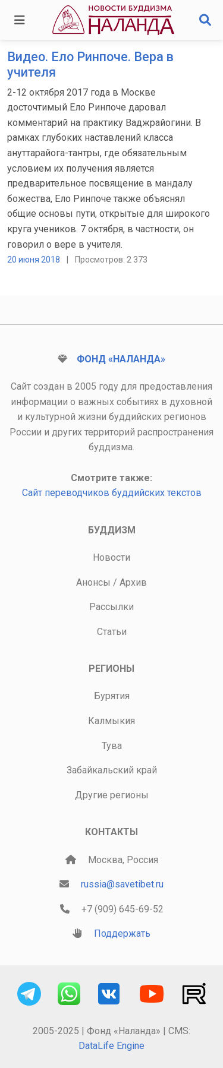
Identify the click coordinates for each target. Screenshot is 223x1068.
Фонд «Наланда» (121, 359)
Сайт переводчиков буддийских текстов (112, 492)
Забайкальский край (112, 770)
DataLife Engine (111, 1045)
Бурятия (112, 696)
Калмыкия (111, 720)
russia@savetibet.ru (122, 884)
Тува (112, 745)
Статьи (112, 631)
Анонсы (93, 582)
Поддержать (122, 933)
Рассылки (111, 606)
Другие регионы (112, 795)
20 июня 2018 (33, 259)
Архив (133, 582)
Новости (111, 557)
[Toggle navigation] (19, 20)
